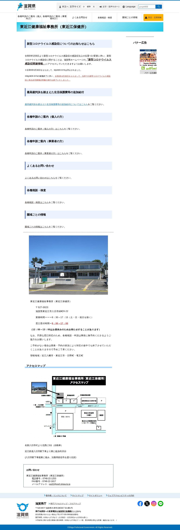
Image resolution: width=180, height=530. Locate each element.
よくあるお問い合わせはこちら (40, 178)
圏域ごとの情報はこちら (37, 227)
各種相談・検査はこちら (37, 202)
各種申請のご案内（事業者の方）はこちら (45, 153)
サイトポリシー (95, 495)
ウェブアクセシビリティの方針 (121, 495)
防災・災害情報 (155, 17)
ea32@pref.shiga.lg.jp (59, 484)
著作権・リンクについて (56, 495)
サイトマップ (77, 495)
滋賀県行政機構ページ (67, 511)
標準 (89, 7)
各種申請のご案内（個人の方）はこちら (44, 129)
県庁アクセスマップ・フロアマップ (65, 504)
